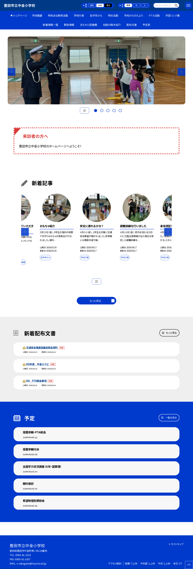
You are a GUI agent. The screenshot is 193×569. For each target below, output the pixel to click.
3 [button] (107, 110)
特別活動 (113, 15)
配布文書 (132, 25)
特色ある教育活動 (58, 15)
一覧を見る (171, 417)
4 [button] (113, 110)
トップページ (20, 15)
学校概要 (37, 15)
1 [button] (95, 110)
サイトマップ (177, 544)
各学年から (96, 15)
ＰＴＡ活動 (154, 15)
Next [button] (181, 72)
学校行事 (79, 15)
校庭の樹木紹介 (112, 25)
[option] (96, 70)
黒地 (108, 5)
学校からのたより (133, 15)
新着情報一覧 (50, 25)
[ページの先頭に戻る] (189, 565)
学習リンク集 (172, 15)
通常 (92, 5)
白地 (100, 5)
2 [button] (101, 110)
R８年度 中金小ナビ (37, 364)
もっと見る (95, 301)
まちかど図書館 (88, 25)
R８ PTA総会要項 (36, 381)
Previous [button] (11, 72)
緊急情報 (69, 25)
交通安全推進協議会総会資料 (42, 347)
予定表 (146, 25)
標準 (128, 5)
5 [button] (120, 110)
